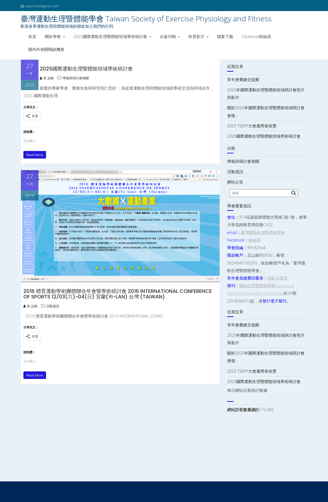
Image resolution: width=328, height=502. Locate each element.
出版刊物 (168, 36)
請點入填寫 (277, 278)
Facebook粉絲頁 (256, 36)
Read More (34, 154)
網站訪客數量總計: (244, 409)
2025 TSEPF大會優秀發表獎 (251, 126)
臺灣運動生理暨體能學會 (263, 232)
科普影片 (196, 36)
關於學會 (53, 36)
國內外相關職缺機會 (46, 49)
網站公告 (235, 182)
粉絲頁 (255, 240)
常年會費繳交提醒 (243, 79)
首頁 (32, 36)
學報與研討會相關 (76, 78)
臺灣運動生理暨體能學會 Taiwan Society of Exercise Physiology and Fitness (146, 18)
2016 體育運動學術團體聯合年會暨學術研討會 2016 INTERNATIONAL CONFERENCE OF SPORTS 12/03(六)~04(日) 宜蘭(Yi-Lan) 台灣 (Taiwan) (117, 294)
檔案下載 (225, 36)
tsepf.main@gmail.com (39, 6)
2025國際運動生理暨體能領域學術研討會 (110, 36)
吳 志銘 (47, 78)
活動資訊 (52, 306)
